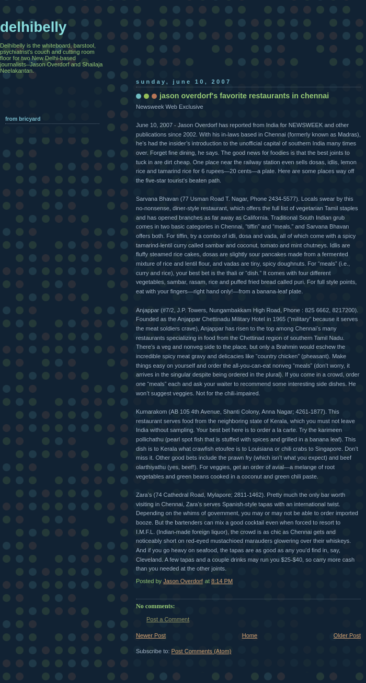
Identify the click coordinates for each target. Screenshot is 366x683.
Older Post (347, 635)
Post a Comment (167, 619)
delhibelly (33, 27)
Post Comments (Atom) (201, 651)
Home (249, 635)
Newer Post (151, 635)
